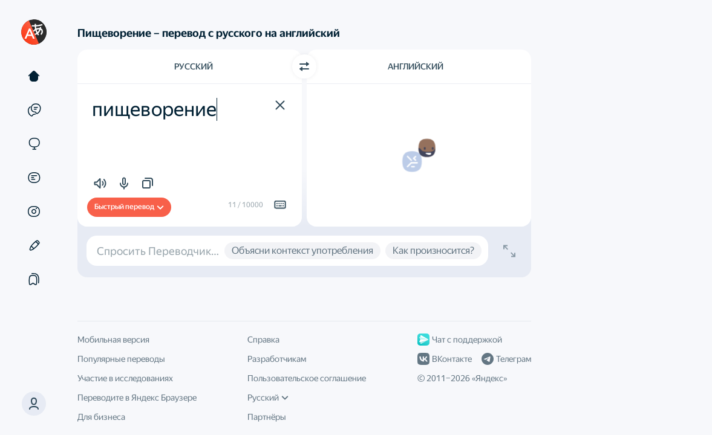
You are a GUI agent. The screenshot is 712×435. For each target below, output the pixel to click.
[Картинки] (34, 211)
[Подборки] (34, 279)
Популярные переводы (121, 359)
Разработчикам (276, 359)
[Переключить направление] (304, 66)
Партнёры (266, 417)
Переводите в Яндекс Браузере (137, 397)
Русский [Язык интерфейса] (268, 397)
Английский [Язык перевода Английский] (415, 66)
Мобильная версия (113, 339)
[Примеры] (34, 110)
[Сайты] (34, 144)
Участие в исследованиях (125, 378)
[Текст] (34, 76)
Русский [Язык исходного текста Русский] (193, 66)
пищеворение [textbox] (154, 109)
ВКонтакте (444, 359)
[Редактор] (34, 245)
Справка (263, 339)
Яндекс (489, 378)
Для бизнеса (101, 417)
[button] (34, 404)
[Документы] (34, 178)
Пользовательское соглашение (306, 378)
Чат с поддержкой (459, 340)
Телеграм (506, 359)
